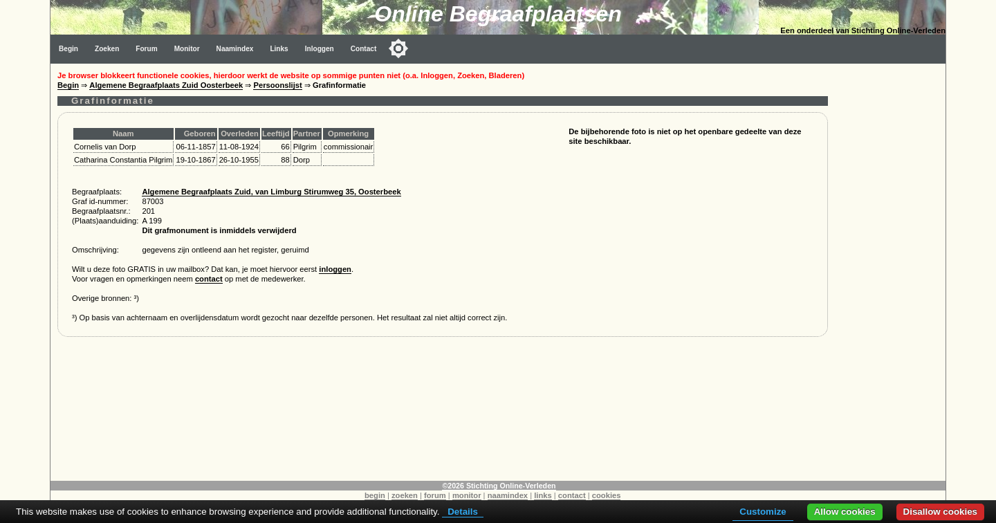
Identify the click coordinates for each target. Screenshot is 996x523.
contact (209, 279)
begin (375, 495)
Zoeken (107, 49)
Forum (146, 49)
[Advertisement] (890, 271)
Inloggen (319, 49)
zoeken (404, 495)
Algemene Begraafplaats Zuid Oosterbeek (166, 85)
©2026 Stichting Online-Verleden (498, 485)
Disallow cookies (940, 511)
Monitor (187, 49)
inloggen (335, 269)
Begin (68, 49)
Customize (762, 511)
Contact (364, 49)
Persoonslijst (277, 85)
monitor (466, 495)
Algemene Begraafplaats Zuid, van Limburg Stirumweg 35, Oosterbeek (271, 191)
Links (279, 49)
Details (463, 511)
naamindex (508, 495)
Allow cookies (845, 511)
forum (435, 495)
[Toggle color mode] (398, 48)
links (543, 495)
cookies (606, 495)
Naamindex (235, 49)
